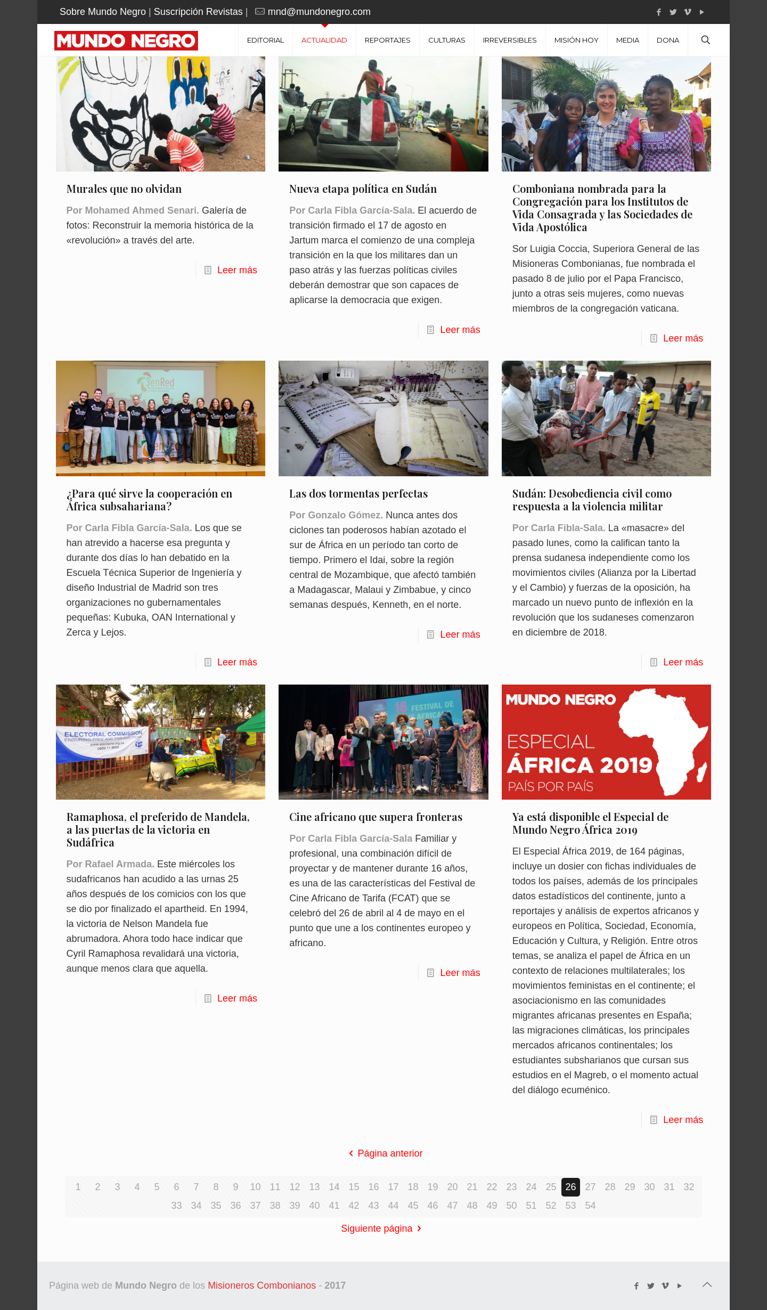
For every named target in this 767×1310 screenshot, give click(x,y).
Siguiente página (383, 1228)
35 (215, 1205)
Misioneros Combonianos (262, 1285)
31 (669, 1187)
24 (531, 1187)
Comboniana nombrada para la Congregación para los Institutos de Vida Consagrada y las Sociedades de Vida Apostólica (602, 207)
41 (334, 1205)
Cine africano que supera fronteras (375, 816)
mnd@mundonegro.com (319, 11)
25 (550, 1187)
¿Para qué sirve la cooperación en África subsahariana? (149, 499)
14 (334, 1187)
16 (373, 1187)
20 (452, 1187)
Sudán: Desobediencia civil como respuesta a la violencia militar (592, 499)
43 (373, 1205)
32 (688, 1187)
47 (452, 1205)
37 (255, 1205)
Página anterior (383, 1153)
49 (491, 1205)
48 (472, 1205)
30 (649, 1187)
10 (255, 1187)
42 (353, 1205)
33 (176, 1205)
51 (531, 1205)
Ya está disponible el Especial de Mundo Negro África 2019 (590, 822)
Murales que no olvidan (124, 188)
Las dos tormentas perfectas (358, 493)
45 (412, 1205)
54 (590, 1205)
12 (294, 1187)
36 (235, 1205)
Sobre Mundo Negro (103, 11)
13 (314, 1187)
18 (412, 1187)
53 (570, 1205)
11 (275, 1187)
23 (511, 1187)
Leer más (237, 270)
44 (393, 1205)
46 (432, 1205)
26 (570, 1187)
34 (196, 1205)
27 (590, 1187)
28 (610, 1187)
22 (491, 1187)
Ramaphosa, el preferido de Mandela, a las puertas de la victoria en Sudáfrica (158, 829)
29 (629, 1187)
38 (275, 1205)
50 (511, 1205)
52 (550, 1205)
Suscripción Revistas (198, 11)
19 (432, 1187)
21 (472, 1187)
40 (314, 1205)
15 (353, 1187)
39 (294, 1205)
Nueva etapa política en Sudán (363, 188)
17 (393, 1187)
